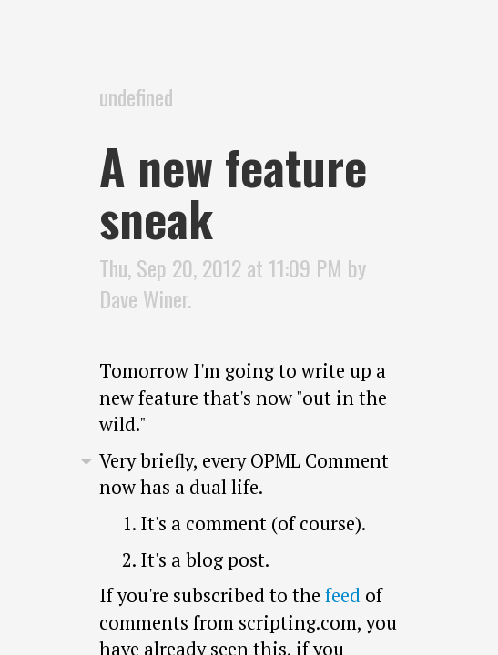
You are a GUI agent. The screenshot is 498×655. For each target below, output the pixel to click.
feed (343, 595)
